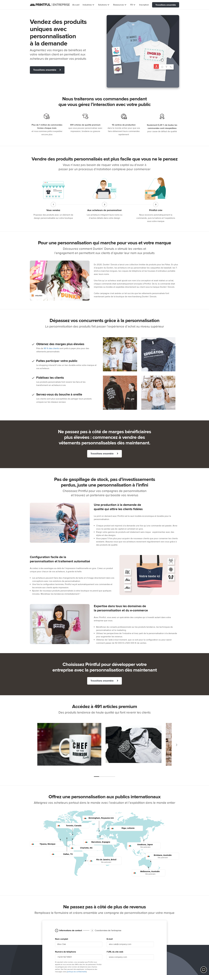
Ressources (120, 4)
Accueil (75, 4)
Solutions (104, 4)
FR (133, 4)
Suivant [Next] (176, 745)
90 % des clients (51, 348)
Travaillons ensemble (165, 5)
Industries (89, 4)
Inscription (144, 4)
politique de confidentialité (76, 972)
